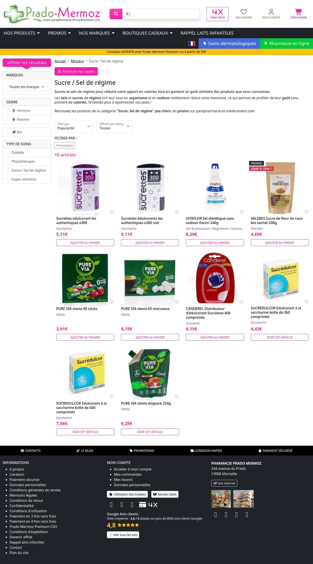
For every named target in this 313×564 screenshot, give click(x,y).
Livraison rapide (206, 451)
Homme (21, 110)
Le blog (84, 451)
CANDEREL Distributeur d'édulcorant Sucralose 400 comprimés (208, 313)
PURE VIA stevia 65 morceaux (145, 308)
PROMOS (60, 33)
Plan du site (19, 552)
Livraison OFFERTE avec (156, 52)
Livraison (17, 474)
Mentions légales (23, 495)
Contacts (31, 451)
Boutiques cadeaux (148, 33)
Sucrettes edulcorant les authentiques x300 (76, 220)
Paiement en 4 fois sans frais (33, 521)
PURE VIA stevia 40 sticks (76, 308)
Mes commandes (128, 474)
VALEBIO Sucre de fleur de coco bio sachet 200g (277, 220)
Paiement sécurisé (275, 451)
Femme (20, 119)
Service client (164, 494)
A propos (17, 469)
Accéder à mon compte (133, 469)
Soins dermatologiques (229, 43)
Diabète (18, 152)
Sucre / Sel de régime (29, 170)
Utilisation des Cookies (127, 494)
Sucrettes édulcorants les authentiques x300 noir (142, 220)
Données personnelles (28, 484)
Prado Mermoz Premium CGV (33, 526)
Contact (16, 547)
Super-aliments (24, 179)
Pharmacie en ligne (286, 43)
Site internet (224, 483)
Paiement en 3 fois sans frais (33, 516)
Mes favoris (123, 479)
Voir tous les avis (123, 535)
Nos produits (22, 33)
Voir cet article (280, 337)
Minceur (77, 61)
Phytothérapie (23, 161)
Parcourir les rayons (76, 71)
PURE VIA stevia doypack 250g (146, 403)
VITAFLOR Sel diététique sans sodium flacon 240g (210, 220)
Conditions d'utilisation (28, 511)
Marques (14, 75)
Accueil (60, 61)
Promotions (65, 145)
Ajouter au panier (85, 243)
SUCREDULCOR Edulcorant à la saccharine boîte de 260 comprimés (276, 312)
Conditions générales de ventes (35, 490)
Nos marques (97, 33)
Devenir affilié (21, 537)
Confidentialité (21, 505)
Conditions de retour (26, 500)
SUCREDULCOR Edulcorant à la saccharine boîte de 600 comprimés (81, 407)
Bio (17, 132)
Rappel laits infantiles (207, 33)
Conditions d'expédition (29, 531)
